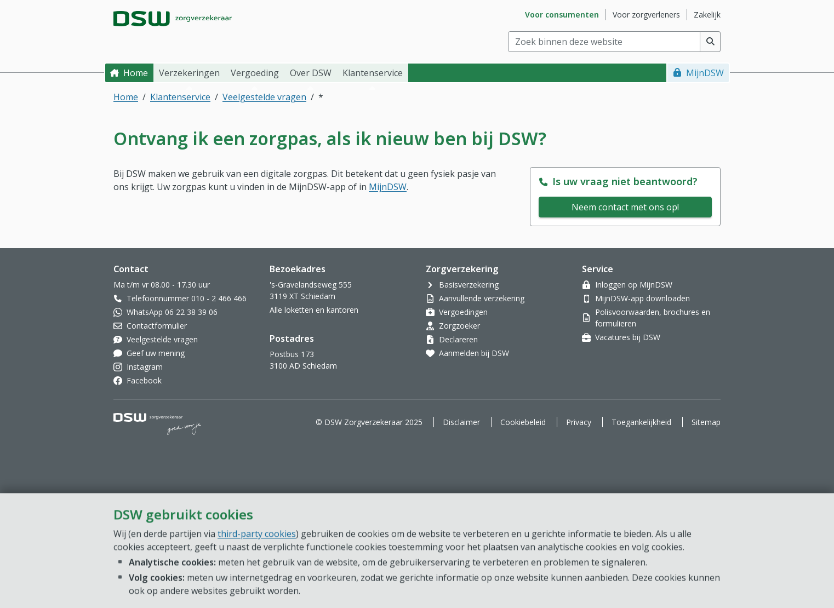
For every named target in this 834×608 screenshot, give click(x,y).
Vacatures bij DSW (627, 337)
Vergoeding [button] (255, 73)
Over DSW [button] (311, 73)
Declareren (458, 339)
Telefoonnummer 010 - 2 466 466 (187, 298)
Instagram (145, 367)
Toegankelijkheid (641, 422)
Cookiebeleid (523, 422)
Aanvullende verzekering (481, 298)
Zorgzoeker (459, 325)
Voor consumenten (562, 14)
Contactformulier (157, 325)
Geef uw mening (156, 353)
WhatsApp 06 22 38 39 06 (172, 312)
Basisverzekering (469, 284)
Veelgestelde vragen (264, 97)
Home (135, 73)
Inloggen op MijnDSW (633, 284)
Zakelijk (707, 14)
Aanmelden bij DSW (474, 353)
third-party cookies (257, 596)
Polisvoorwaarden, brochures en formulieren (652, 318)
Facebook (144, 380)
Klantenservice (180, 97)
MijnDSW (705, 73)
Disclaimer (461, 422)
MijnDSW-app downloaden (642, 298)
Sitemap (706, 422)
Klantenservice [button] (372, 73)
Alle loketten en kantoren (314, 310)
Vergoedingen (463, 312)
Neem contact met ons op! (625, 207)
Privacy (578, 422)
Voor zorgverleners (646, 14)
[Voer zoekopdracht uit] (710, 41)
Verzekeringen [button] (189, 73)
